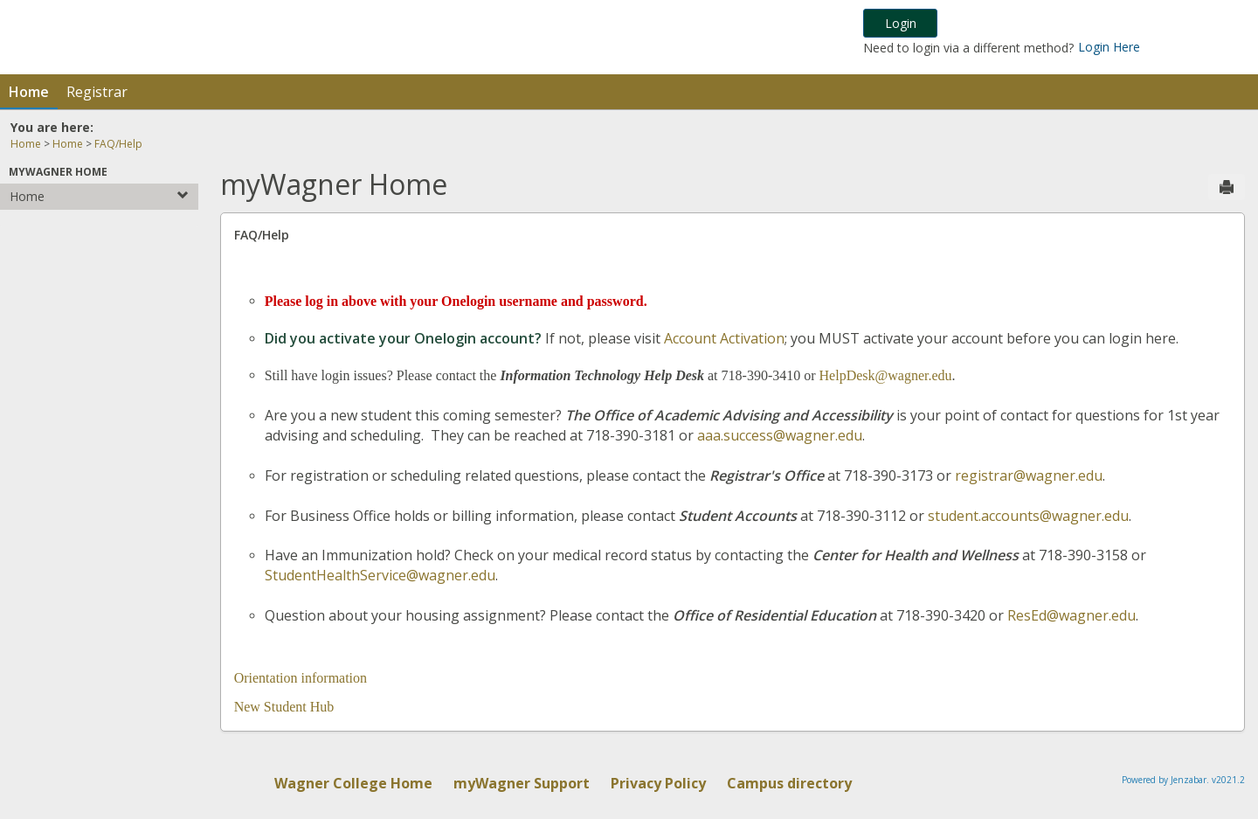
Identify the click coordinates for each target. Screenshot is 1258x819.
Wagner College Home (353, 783)
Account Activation (724, 338)
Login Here (1109, 46)
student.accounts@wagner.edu (1028, 515)
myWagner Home (58, 171)
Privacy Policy (658, 783)
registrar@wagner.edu (1028, 475)
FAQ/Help (118, 143)
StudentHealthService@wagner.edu (380, 575)
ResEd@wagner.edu (1071, 615)
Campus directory (789, 783)
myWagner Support (521, 783)
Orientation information (300, 677)
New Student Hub (284, 706)
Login (900, 23)
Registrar (97, 91)
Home (29, 91)
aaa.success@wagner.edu (779, 435)
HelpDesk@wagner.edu (885, 375)
